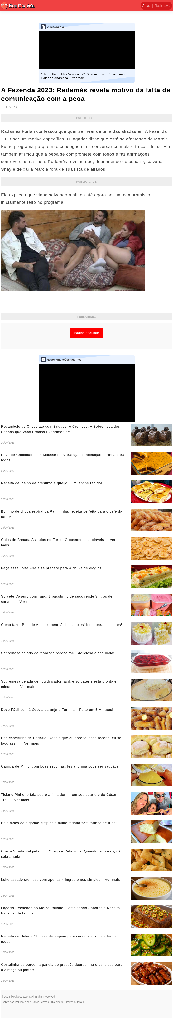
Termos (44, 1001)
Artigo (146, 5)
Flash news (162, 5)
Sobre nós (8, 1001)
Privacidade (57, 1001)
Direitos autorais (74, 1001)
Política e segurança (27, 1001)
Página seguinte (86, 332)
